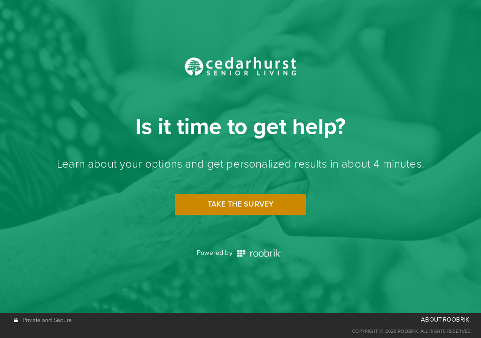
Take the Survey (240, 204)
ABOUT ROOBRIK (445, 319)
